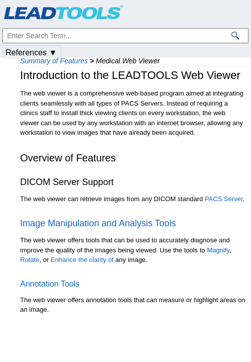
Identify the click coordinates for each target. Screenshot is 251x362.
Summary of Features (54, 61)
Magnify (218, 250)
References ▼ (31, 52)
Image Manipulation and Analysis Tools (98, 223)
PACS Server (224, 199)
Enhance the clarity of (82, 259)
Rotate (29, 259)
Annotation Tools (49, 284)
